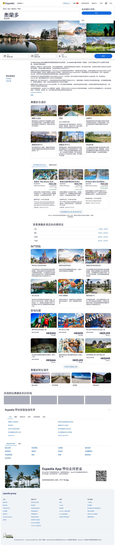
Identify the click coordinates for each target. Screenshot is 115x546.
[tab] (39, 165)
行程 (101, 3)
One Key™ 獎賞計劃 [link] (36, 525)
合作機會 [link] (5, 511)
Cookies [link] (61, 505)
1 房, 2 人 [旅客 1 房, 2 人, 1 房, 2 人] (64, 57)
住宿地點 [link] (8, 78)
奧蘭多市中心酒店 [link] (63, 425)
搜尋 (103, 56)
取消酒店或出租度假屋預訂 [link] (94, 508)
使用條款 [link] (61, 508)
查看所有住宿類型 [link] (35, 520)
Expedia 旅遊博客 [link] (35, 522)
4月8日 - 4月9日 (103, 229)
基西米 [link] (34, 451)
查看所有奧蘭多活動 (70, 367)
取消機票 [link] (90, 505)
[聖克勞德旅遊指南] (60, 379)
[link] (96, 20)
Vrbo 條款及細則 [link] (63, 514)
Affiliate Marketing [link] (7, 517)
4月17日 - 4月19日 (103, 241)
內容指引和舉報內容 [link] (64, 517)
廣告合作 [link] (5, 514)
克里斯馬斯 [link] (8, 455)
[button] (57, 409)
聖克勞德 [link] (34, 448)
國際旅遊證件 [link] (91, 517)
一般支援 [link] (90, 502)
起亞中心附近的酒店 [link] (14, 429)
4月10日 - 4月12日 (103, 237)
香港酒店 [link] (33, 505)
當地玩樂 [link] (8, 81)
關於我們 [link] (5, 502)
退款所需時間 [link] (91, 511)
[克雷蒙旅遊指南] (81, 379)
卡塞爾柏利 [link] (88, 451)
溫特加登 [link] (88, 448)
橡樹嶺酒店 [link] (11, 435)
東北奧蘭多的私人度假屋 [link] (65, 432)
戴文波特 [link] (8, 448)
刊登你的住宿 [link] (6, 508)
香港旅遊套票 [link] (34, 511)
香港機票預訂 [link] (34, 514)
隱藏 (32, 95)
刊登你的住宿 (85, 3)
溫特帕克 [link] (8, 451)
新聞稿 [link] (4, 520)
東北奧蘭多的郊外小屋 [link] (14, 432)
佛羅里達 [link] (14, 9)
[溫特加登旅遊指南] (101, 379)
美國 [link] (9, 9)
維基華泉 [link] (88, 455)
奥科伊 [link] (60, 451)
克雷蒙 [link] (60, 448)
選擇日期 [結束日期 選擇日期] (37, 57)
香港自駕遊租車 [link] (35, 517)
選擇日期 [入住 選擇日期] (10, 57)
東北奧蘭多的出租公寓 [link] (64, 429)
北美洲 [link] (4, 9)
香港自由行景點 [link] (35, 502)
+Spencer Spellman (36, 92)
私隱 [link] (60, 502)
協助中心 (94, 3)
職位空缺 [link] (5, 505)
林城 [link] (59, 455)
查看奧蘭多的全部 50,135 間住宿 (70, 212)
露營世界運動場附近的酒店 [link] (65, 422)
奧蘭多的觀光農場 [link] (63, 435)
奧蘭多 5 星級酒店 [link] (13, 422)
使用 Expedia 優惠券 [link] (93, 514)
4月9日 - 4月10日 (103, 233)
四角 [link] (33, 455)
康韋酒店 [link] (10, 425)
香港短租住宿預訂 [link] (35, 508)
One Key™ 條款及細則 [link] (64, 511)
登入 (111, 3)
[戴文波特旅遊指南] (40, 379)
